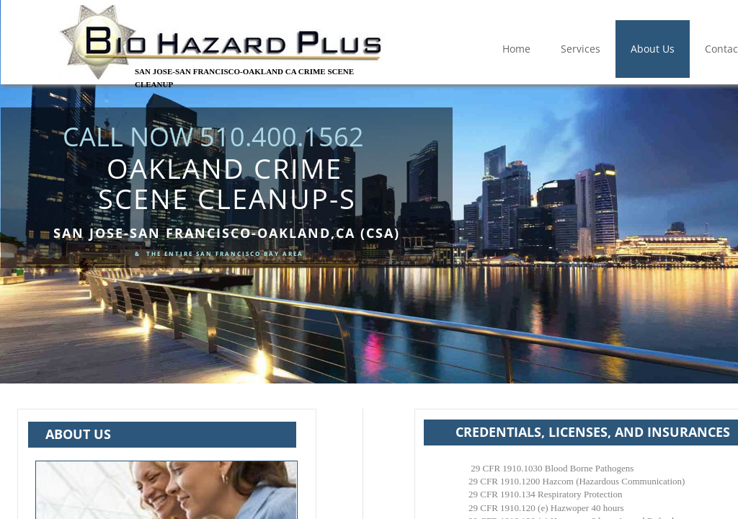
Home (516, 49)
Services (580, 49)
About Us (653, 49)
